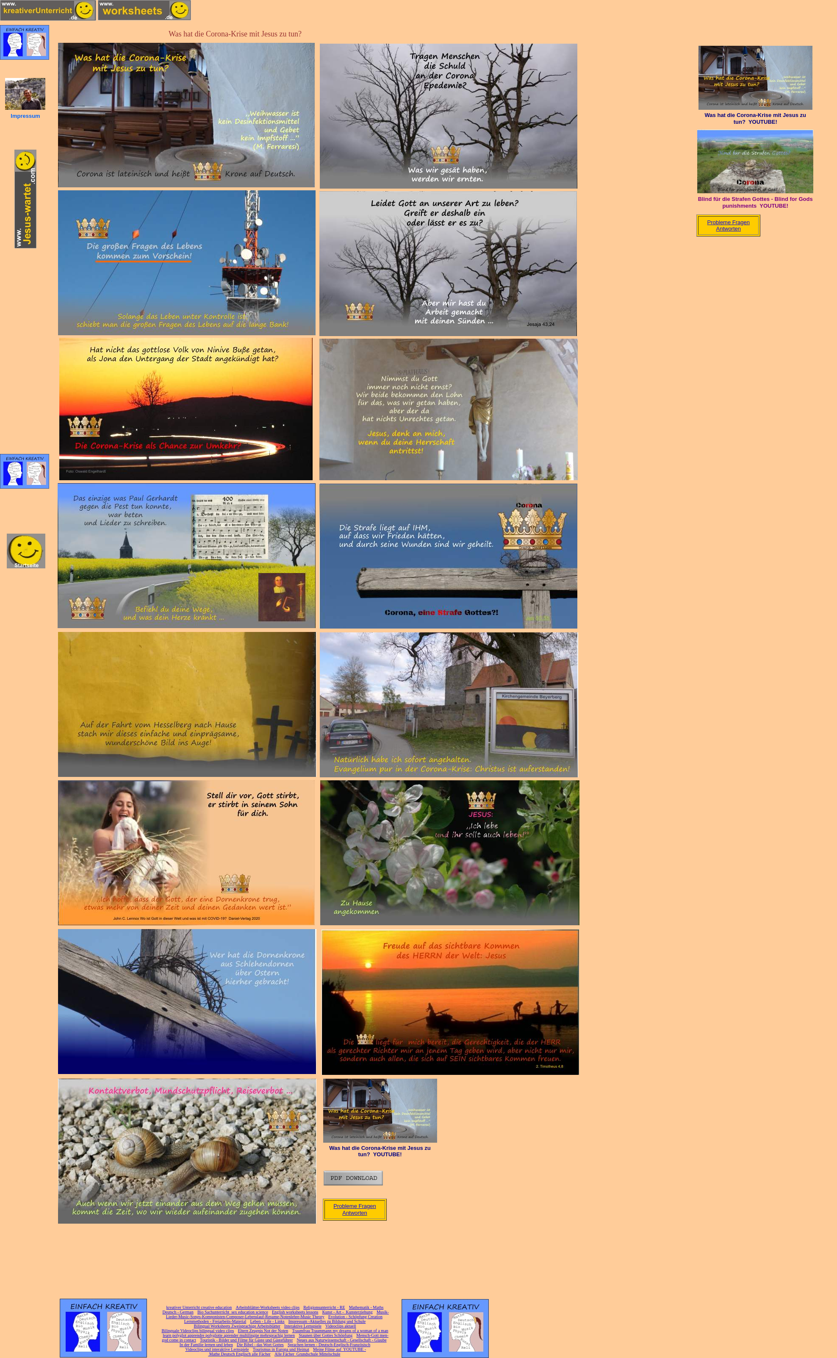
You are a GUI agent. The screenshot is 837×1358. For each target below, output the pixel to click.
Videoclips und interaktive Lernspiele (217, 1349)
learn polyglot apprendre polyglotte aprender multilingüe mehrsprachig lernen (229, 1335)
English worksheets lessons (295, 1312)
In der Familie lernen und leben (206, 1344)
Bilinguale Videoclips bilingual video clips (197, 1330)
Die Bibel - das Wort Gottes (260, 1344)
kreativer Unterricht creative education (199, 1307)
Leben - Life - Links (267, 1321)
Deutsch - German (177, 1312)
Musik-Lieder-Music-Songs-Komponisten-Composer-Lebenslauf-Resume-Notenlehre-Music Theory (277, 1314)
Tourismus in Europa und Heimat (281, 1349)
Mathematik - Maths (366, 1307)
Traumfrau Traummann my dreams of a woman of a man (340, 1330)
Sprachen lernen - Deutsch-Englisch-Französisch (329, 1344)
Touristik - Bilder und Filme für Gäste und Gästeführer (246, 1340)
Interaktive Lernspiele (302, 1326)
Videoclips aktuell (340, 1326)
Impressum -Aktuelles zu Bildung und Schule (327, 1321)
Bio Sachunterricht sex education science (232, 1312)
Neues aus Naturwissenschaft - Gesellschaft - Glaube (341, 1340)
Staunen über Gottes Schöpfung (325, 1335)
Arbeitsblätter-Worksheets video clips (267, 1307)
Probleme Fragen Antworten (354, 1209)
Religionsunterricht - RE (324, 1307)
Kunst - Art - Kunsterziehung (347, 1312)
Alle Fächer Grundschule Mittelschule (307, 1354)
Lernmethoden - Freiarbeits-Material (215, 1321)
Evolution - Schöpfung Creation (355, 1316)
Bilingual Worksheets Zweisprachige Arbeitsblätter (237, 1326)
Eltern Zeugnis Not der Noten (263, 1330)
